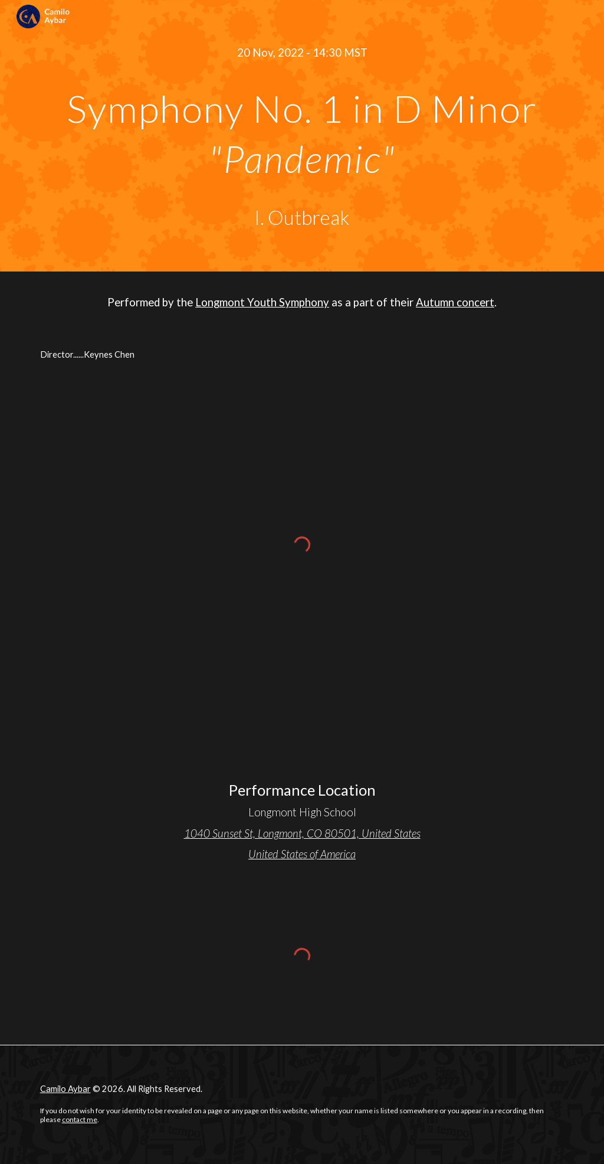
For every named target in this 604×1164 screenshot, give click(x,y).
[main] (302, 52)
